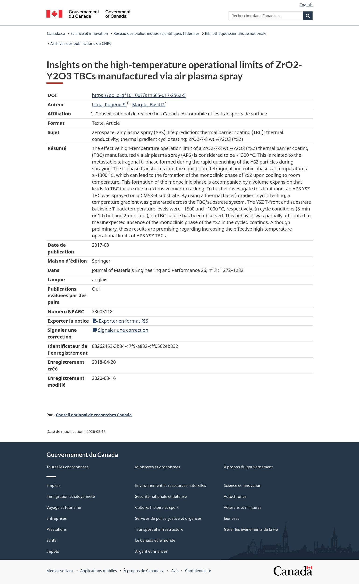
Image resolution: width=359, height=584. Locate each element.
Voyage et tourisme (63, 507)
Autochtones (235, 496)
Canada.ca (56, 33)
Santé (51, 540)
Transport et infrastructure (159, 529)
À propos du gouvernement (248, 467)
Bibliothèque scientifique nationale (235, 33)
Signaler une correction (120, 330)
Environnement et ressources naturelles (170, 485)
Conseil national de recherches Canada (94, 414)
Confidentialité (198, 570)
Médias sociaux (60, 570)
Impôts (52, 551)
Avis (174, 570)
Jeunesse (231, 518)
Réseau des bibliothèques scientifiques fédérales (156, 33)
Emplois (53, 485)
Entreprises (56, 518)
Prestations (56, 529)
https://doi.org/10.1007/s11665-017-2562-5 (139, 95)
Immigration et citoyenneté (70, 496)
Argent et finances (151, 551)
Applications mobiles (98, 570)
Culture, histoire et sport (157, 507)
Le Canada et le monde (155, 540)
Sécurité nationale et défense (161, 496)
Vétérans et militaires (242, 507)
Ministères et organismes (157, 467)
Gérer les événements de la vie (251, 529)
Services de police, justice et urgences (168, 518)
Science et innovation (89, 33)
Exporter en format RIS (120, 321)
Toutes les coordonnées (67, 467)
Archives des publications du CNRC (81, 43)
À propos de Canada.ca (144, 570)
